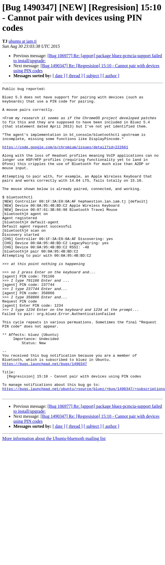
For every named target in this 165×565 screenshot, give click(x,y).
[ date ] (59, 75)
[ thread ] (74, 75)
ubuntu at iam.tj (23, 41)
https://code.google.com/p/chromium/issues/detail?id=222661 (65, 159)
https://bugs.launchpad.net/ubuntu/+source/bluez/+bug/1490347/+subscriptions (83, 449)
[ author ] (111, 75)
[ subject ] (93, 75)
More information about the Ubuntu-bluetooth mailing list (54, 500)
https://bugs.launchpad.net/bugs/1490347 (44, 419)
